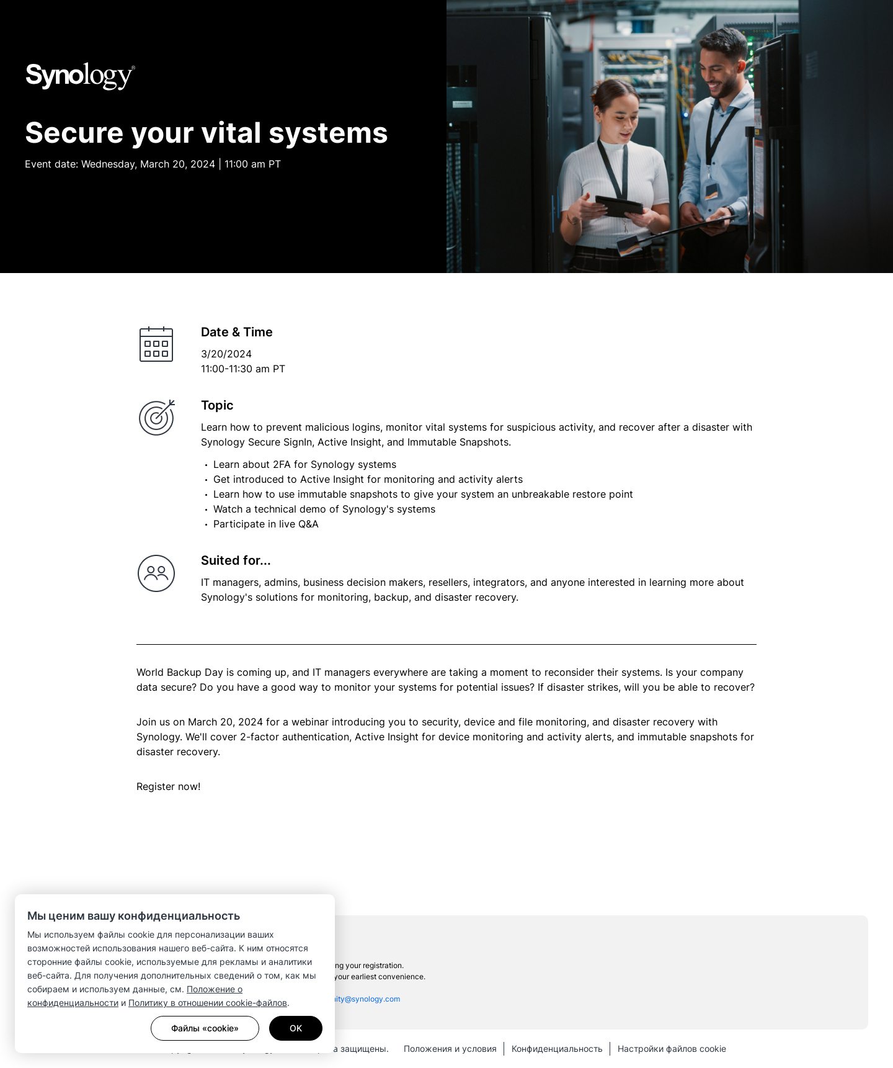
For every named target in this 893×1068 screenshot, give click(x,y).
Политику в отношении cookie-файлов (207, 1002)
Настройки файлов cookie (672, 1048)
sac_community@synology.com (345, 998)
